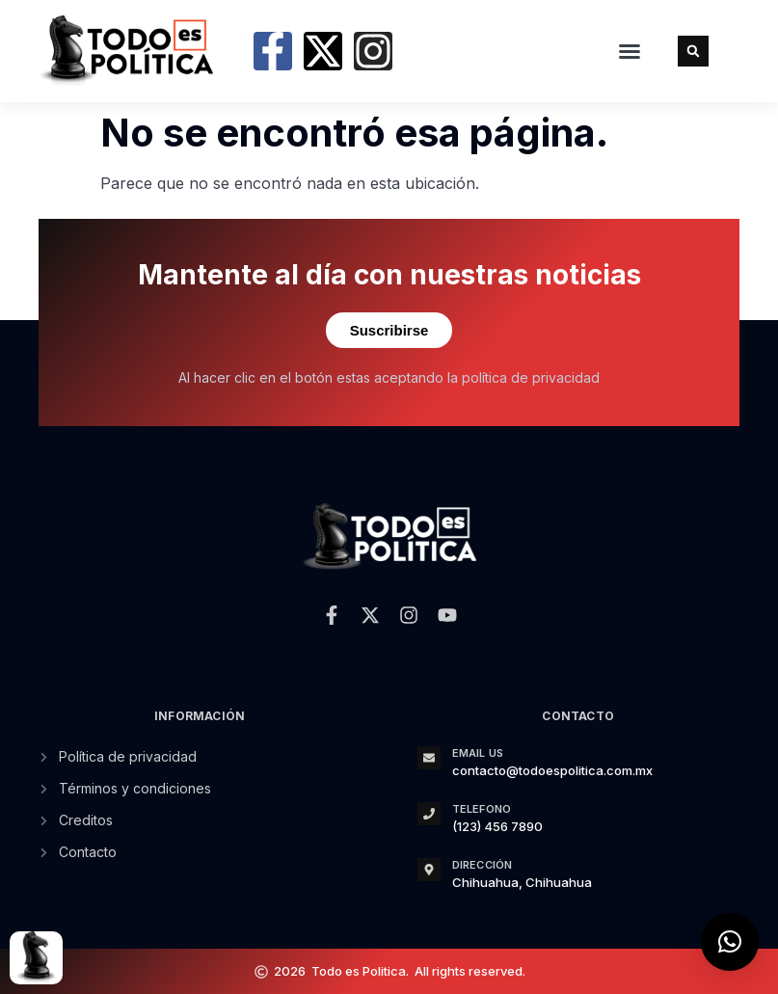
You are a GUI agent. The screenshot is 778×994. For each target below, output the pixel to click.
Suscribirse (389, 330)
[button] (629, 51)
